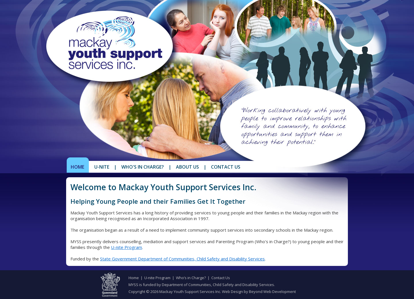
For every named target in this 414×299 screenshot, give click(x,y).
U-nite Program (126, 247)
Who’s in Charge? (191, 277)
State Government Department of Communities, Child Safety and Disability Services (182, 259)
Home (77, 167)
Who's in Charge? (142, 167)
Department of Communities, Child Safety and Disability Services (218, 284)
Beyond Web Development (272, 291)
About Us (187, 167)
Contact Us (225, 167)
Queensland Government (110, 285)
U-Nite (101, 167)
